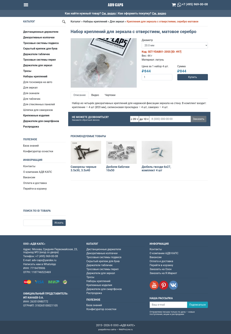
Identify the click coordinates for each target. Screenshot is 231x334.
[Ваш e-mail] (168, 305)
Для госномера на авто (37, 82)
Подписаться (197, 304)
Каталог (76, 21)
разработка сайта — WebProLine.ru (115, 329)
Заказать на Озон (161, 269)
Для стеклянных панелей (39, 104)
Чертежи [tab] (110, 95)
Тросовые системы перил (102, 269)
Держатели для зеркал (100, 273)
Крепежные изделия (99, 285)
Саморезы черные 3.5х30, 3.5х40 (83, 168)
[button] (76, 63)
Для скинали (31, 93)
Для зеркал (30, 87)
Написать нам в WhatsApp (39, 264)
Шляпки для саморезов (38, 110)
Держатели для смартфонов (104, 289)
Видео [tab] (95, 95)
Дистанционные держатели (103, 249)
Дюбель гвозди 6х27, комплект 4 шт (156, 168)
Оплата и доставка (35, 183)
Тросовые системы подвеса (103, 257)
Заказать (198, 119)
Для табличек (32, 98)
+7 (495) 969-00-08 (46, 256)
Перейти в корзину (35, 188)
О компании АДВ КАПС (37, 171)
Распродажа (94, 293)
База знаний (31, 145)
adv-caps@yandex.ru (44, 260)
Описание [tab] (80, 95)
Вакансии (29, 177)
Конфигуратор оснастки (38, 151)
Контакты (29, 166)
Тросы (90, 277)
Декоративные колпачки (102, 253)
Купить (192, 77)
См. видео (109, 13)
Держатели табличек (99, 265)
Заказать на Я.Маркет (163, 273)
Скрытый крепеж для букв (103, 261)
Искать (59, 222)
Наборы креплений (95, 21)
